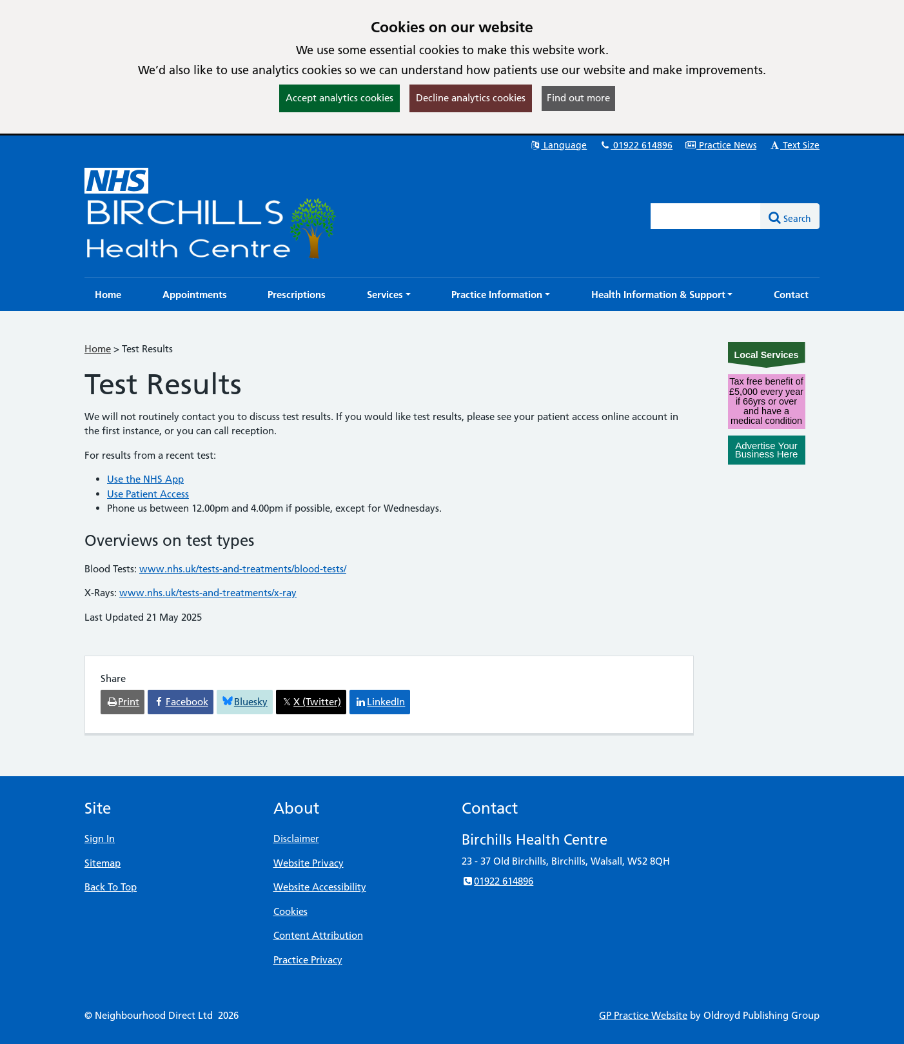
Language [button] (558, 145)
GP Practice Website (643, 1015)
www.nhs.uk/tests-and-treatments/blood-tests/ (242, 569)
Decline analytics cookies (471, 98)
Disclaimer (296, 838)
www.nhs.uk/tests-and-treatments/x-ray (208, 593)
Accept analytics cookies (339, 98)
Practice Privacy (307, 960)
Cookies (290, 911)
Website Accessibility (319, 887)
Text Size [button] (794, 145)
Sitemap (102, 863)
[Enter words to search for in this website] (706, 216)
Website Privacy (308, 863)
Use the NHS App (145, 479)
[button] (389, 294)
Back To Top (110, 887)
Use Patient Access (148, 494)
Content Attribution (318, 935)
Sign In (99, 838)
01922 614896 (636, 145)
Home (97, 349)
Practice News (720, 145)
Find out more (578, 98)
